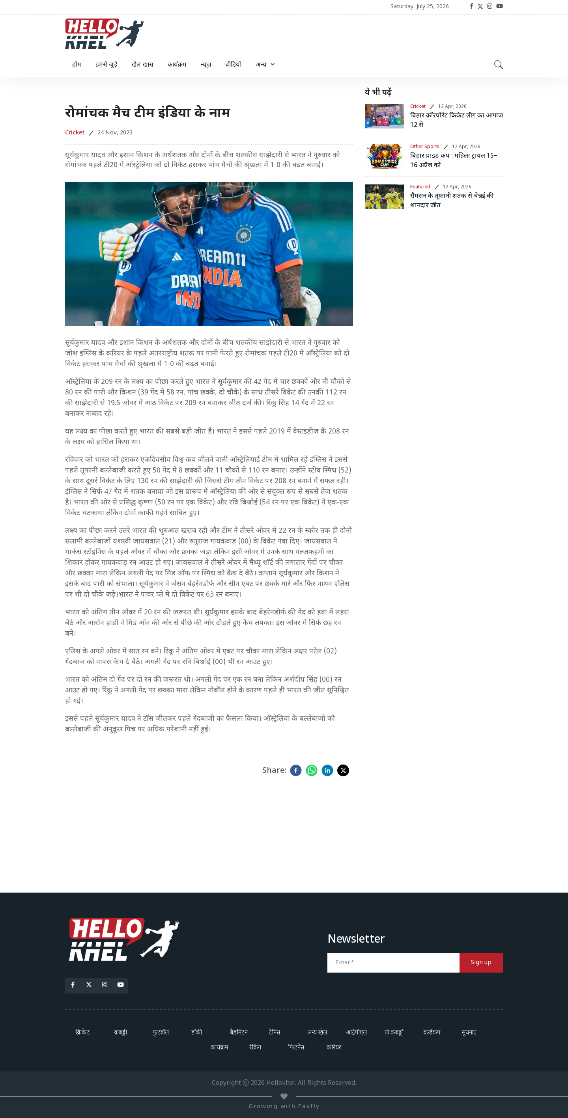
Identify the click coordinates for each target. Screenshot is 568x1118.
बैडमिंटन (239, 1033)
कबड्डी (120, 1033)
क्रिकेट (82, 1033)
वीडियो (233, 65)
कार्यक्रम (177, 65)
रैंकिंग (255, 1048)
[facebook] (296, 770)
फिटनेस (296, 1048)
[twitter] (343, 770)
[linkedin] (327, 770)
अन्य (261, 65)
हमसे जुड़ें (106, 65)
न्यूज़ (206, 65)
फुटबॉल (161, 1033)
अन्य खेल (317, 1033)
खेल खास (142, 65)
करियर (334, 1048)
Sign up (481, 962)
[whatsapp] (312, 770)
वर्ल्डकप (431, 1033)
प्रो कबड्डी (394, 1033)
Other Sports (424, 147)
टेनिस (274, 1033)
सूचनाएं (469, 1033)
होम (76, 65)
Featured (420, 187)
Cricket (418, 107)
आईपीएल (356, 1033)
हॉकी (196, 1033)
